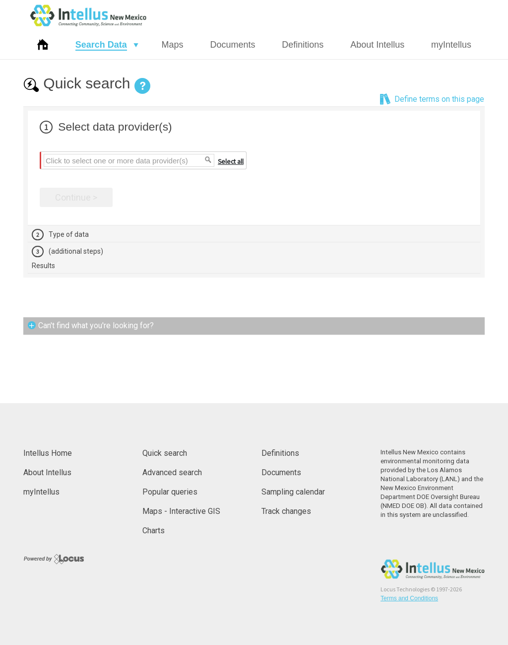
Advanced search (172, 472)
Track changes (286, 511)
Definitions (302, 45)
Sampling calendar (293, 492)
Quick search (164, 453)
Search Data (101, 45)
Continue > (76, 197)
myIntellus (451, 45)
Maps (173, 45)
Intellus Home (47, 453)
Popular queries (169, 492)
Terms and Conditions (409, 598)
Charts (153, 530)
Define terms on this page (431, 99)
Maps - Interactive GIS (181, 511)
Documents (232, 45)
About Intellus (377, 45)
